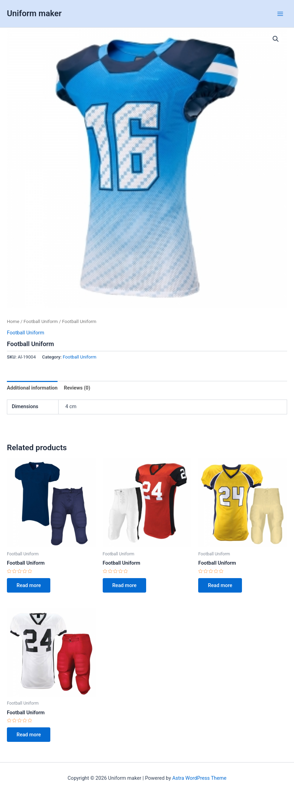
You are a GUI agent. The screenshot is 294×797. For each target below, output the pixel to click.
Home (13, 321)
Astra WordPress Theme (199, 778)
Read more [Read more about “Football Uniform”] (29, 585)
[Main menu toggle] (280, 13)
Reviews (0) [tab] (77, 388)
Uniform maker (34, 13)
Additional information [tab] (32, 388)
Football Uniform (40, 321)
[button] (276, 39)
